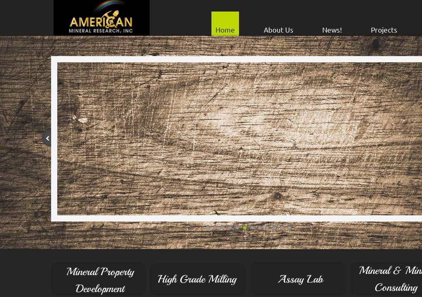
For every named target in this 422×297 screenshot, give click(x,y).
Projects (384, 29)
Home (225, 29)
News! (332, 29)
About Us (278, 29)
